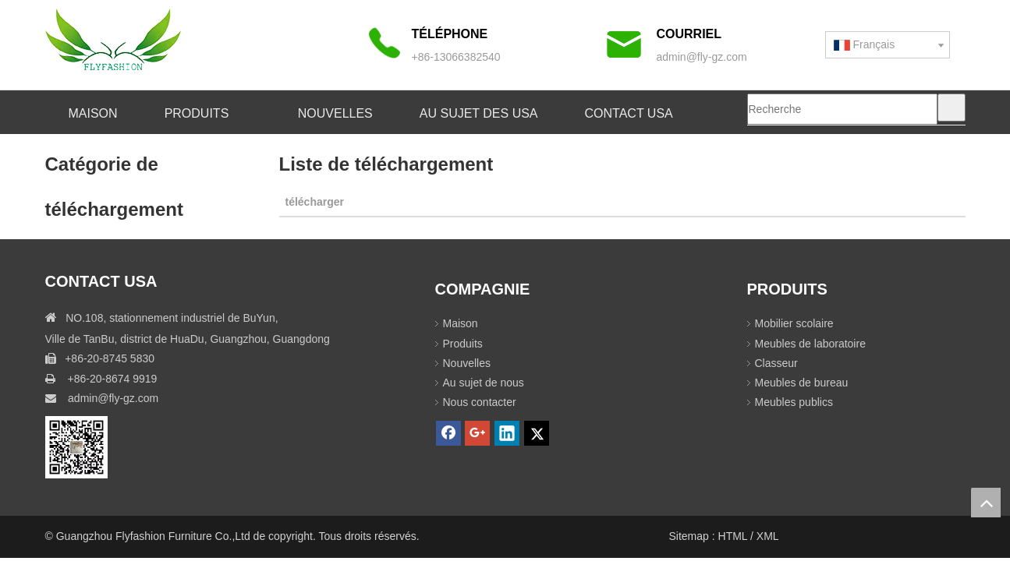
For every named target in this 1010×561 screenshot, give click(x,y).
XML (768, 536)
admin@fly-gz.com (702, 57)
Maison (460, 323)
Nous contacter (479, 402)
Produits (463, 343)
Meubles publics (794, 402)
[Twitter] (536, 433)
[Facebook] (448, 433)
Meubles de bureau (802, 382)
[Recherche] (842, 109)
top (986, 502)
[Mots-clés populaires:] (951, 108)
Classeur (776, 363)
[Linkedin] (506, 433)
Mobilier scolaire (794, 323)
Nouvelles (467, 363)
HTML (734, 536)
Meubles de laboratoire (810, 343)
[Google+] (477, 433)
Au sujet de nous (483, 382)
